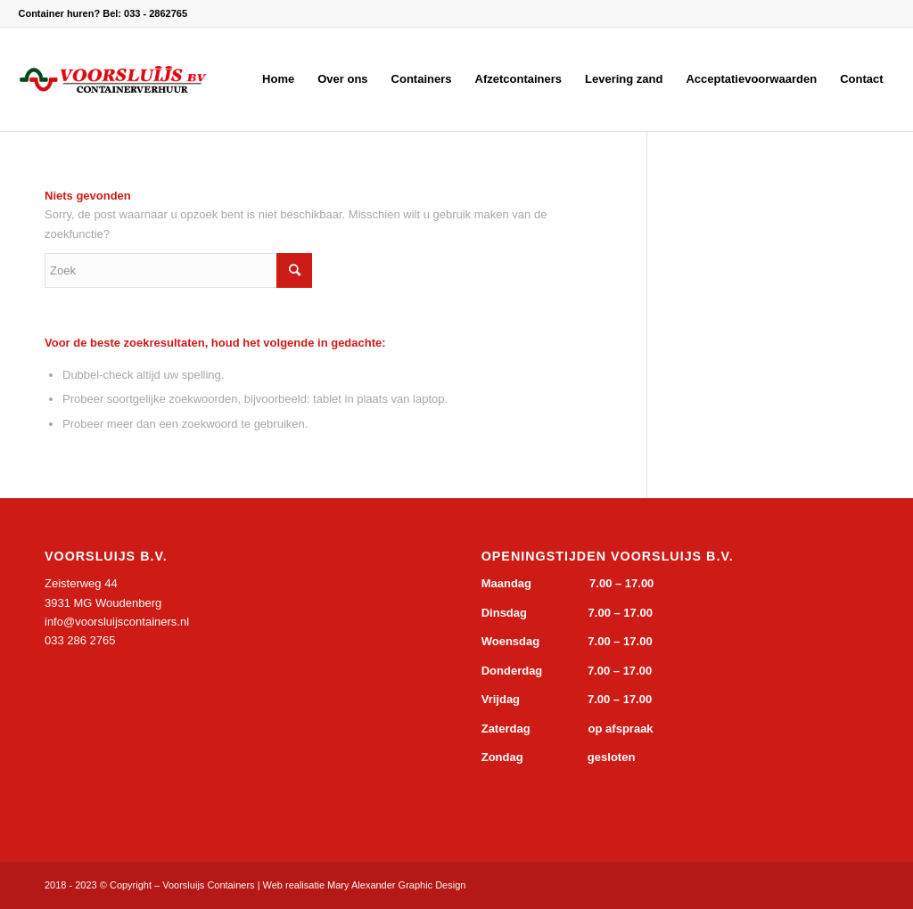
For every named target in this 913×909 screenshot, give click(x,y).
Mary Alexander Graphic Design (396, 885)
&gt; (178, 727)
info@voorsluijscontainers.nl (117, 621)
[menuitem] (278, 79)
